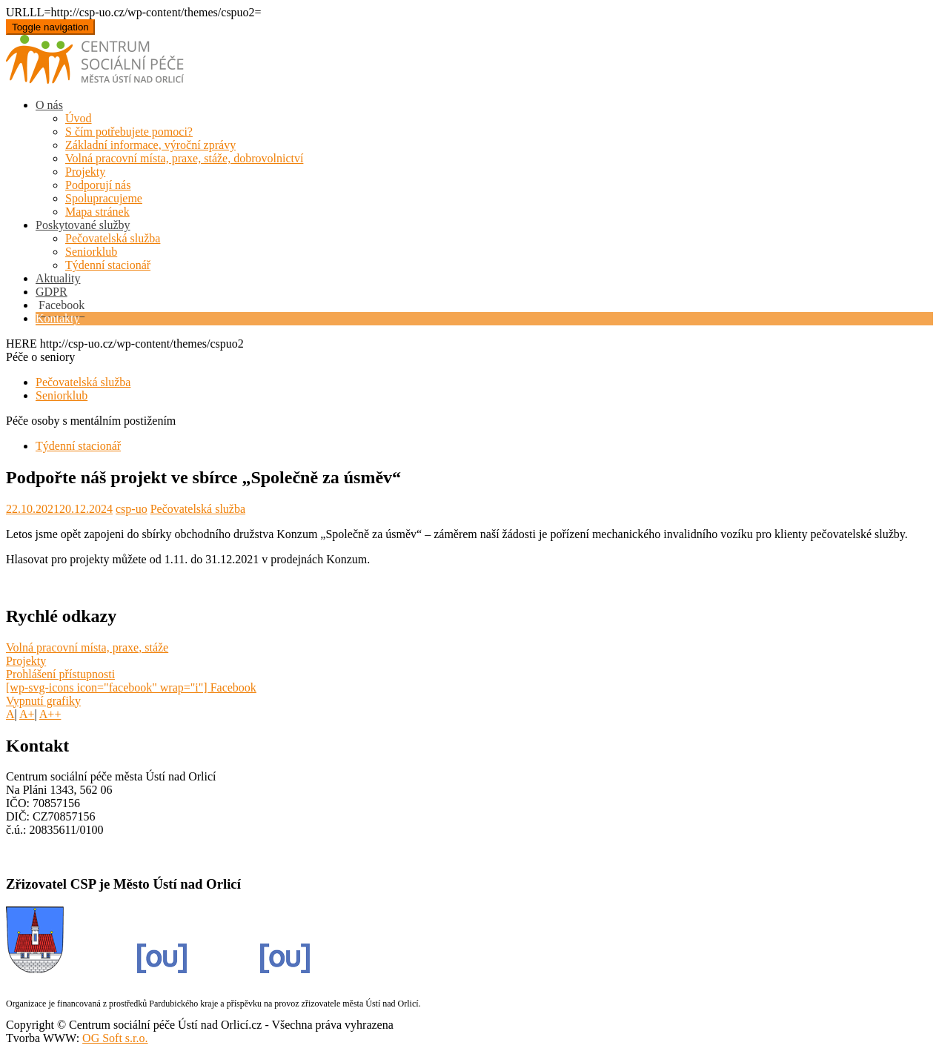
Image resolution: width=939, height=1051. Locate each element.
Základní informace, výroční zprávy (150, 145)
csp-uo (131, 509)
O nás (49, 105)
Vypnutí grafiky (43, 700)
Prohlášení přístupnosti (60, 674)
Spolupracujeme (103, 198)
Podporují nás (97, 185)
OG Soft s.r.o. (114, 1038)
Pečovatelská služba (112, 238)
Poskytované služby (83, 225)
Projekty (85, 171)
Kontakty (58, 318)
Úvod (78, 118)
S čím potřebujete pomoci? (129, 131)
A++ (50, 714)
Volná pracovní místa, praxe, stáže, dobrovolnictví (184, 158)
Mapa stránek (97, 211)
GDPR (51, 291)
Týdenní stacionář (107, 265)
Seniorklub (91, 251)
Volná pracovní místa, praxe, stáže (87, 647)
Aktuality (58, 278)
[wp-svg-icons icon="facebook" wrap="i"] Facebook (131, 687)
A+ (27, 714)
